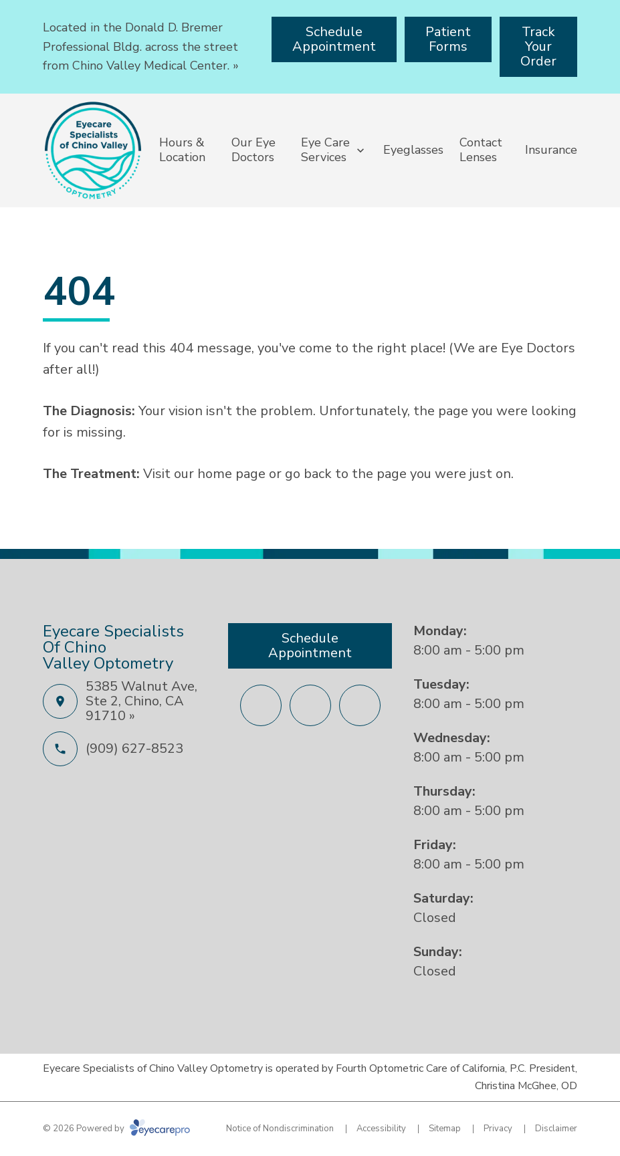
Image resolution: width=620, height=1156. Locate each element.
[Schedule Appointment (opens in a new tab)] (334, 39)
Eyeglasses (413, 150)
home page (231, 474)
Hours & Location (182, 149)
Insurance (551, 150)
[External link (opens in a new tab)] (310, 705)
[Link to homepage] (93, 150)
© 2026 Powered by (116, 1129)
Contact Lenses (480, 149)
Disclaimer (556, 1129)
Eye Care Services (325, 149)
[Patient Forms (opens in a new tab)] (448, 39)
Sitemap (445, 1129)
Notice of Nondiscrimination (280, 1129)
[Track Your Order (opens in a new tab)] (538, 47)
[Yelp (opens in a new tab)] (360, 705)
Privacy (498, 1129)
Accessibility (381, 1129)
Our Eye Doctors (253, 149)
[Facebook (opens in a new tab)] (261, 705)
